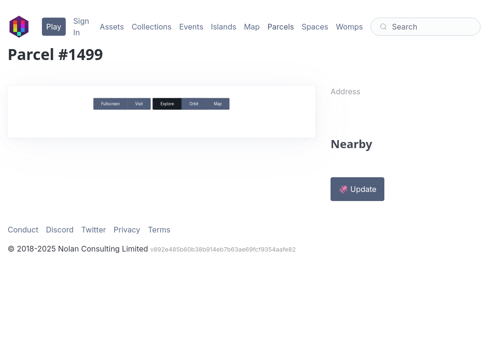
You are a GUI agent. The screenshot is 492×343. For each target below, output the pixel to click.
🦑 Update (357, 189)
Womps (349, 26)
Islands (223, 26)
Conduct (23, 229)
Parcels (280, 26)
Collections (151, 26)
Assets (112, 26)
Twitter (93, 229)
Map (252, 26)
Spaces (314, 26)
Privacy (127, 229)
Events (191, 26)
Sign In (81, 26)
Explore (167, 103)
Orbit (194, 103)
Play (53, 26)
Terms (159, 229)
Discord (59, 229)
